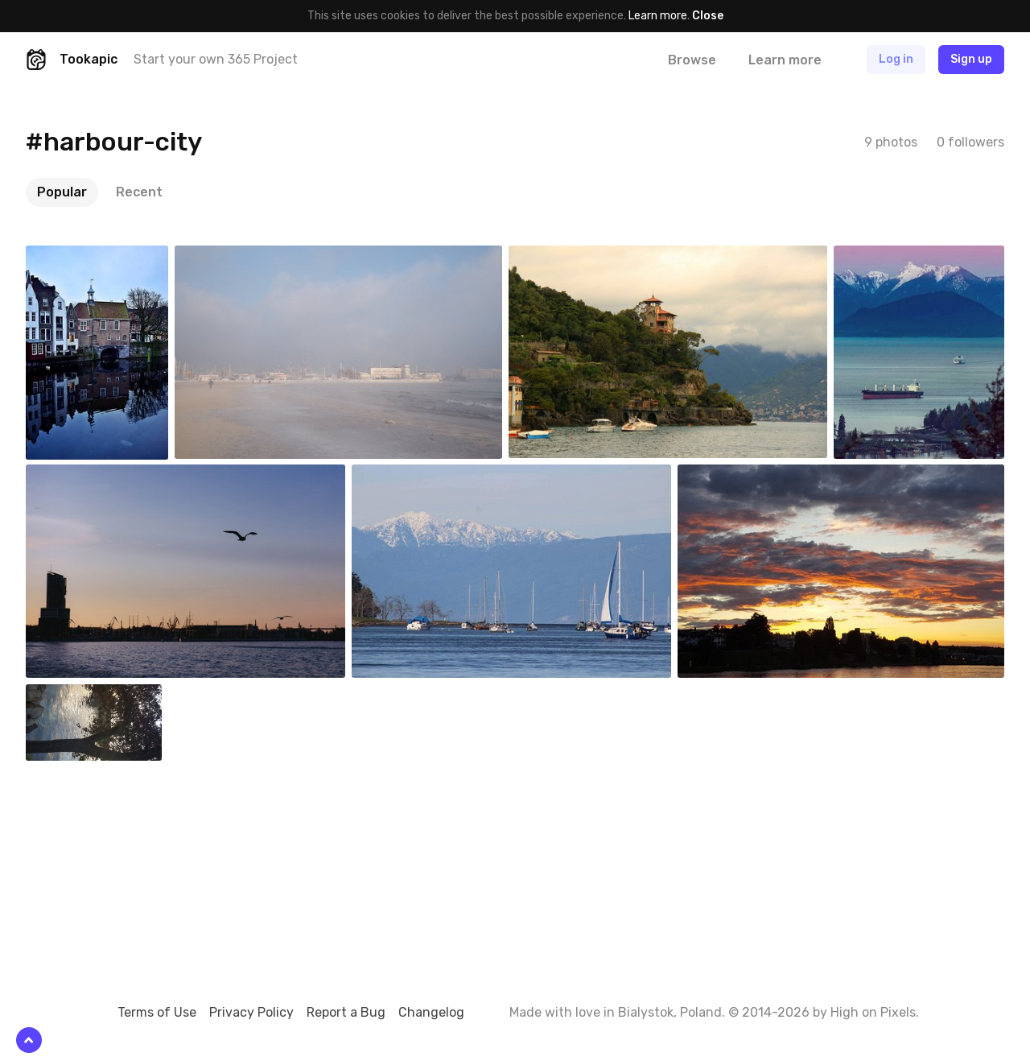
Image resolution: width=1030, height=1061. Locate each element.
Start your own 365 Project (216, 59)
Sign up (971, 59)
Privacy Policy (251, 1012)
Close (707, 16)
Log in (896, 59)
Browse (692, 60)
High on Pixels (873, 1012)
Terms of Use (156, 1012)
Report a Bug (346, 1012)
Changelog (431, 1012)
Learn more (657, 16)
